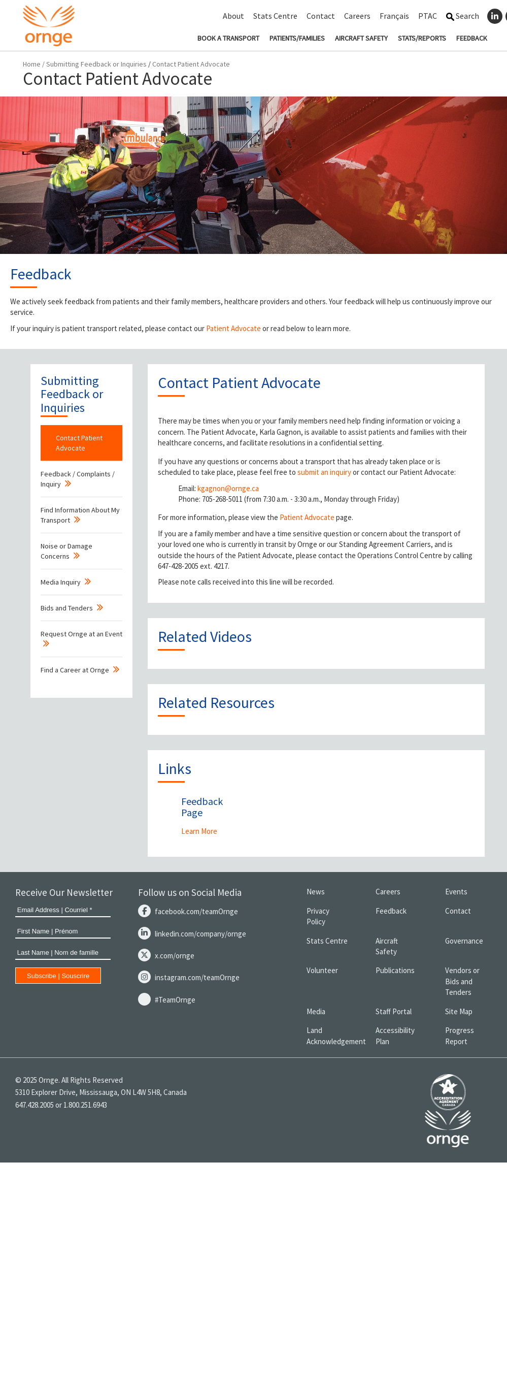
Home (32, 64)
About (233, 16)
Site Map (458, 1011)
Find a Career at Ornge (75, 669)
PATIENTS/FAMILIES (297, 38)
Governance (464, 941)
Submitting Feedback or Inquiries (96, 64)
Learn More (199, 831)
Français (394, 16)
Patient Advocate (233, 328)
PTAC (427, 16)
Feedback (391, 911)
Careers (357, 16)
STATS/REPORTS (422, 38)
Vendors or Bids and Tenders (462, 981)
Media (316, 1011)
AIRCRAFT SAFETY (361, 38)
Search (462, 16)
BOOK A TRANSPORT (228, 38)
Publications (395, 970)
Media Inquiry (61, 582)
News (316, 891)
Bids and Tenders (67, 607)
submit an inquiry (324, 472)
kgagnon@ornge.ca (228, 488)
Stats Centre (275, 16)
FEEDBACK (471, 38)
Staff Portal (394, 1011)
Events (456, 891)
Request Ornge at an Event (81, 633)
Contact (321, 16)
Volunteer (322, 970)
